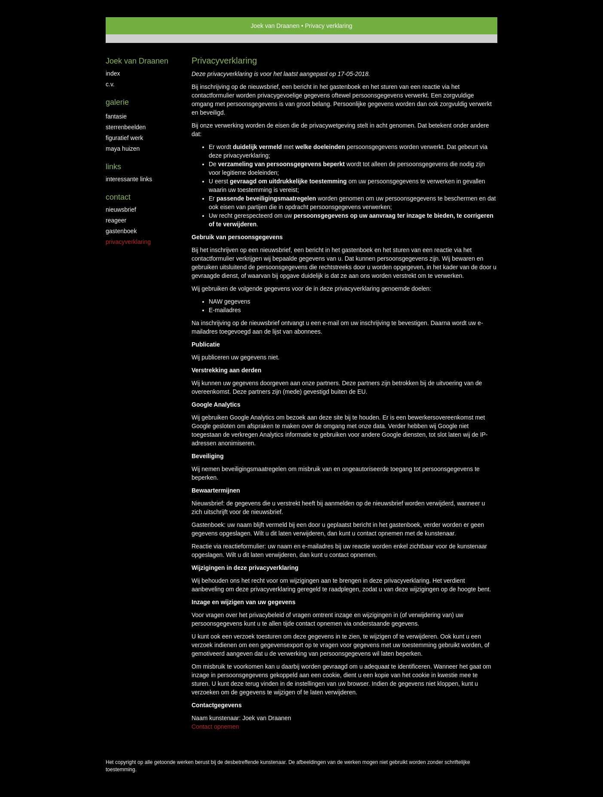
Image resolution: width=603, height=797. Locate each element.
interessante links (129, 179)
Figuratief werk (124, 137)
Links (113, 166)
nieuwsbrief (121, 209)
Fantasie (116, 116)
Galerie (117, 102)
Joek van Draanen (275, 25)
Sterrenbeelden (126, 127)
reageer (116, 220)
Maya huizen (123, 148)
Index (113, 73)
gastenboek (121, 231)
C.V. (110, 84)
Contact (118, 197)
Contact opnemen (215, 726)
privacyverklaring (128, 241)
